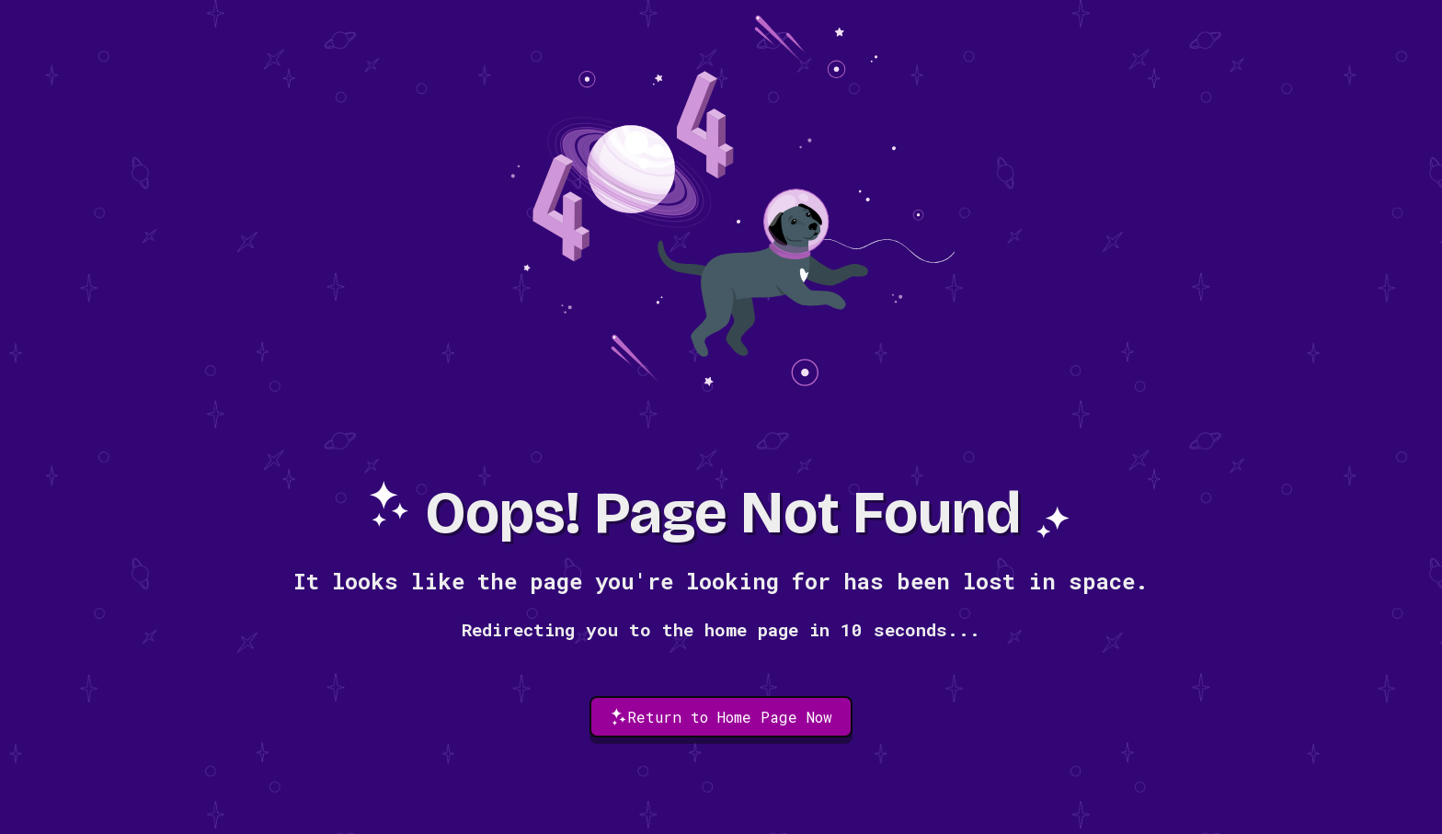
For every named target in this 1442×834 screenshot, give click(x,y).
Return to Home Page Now (721, 716)
